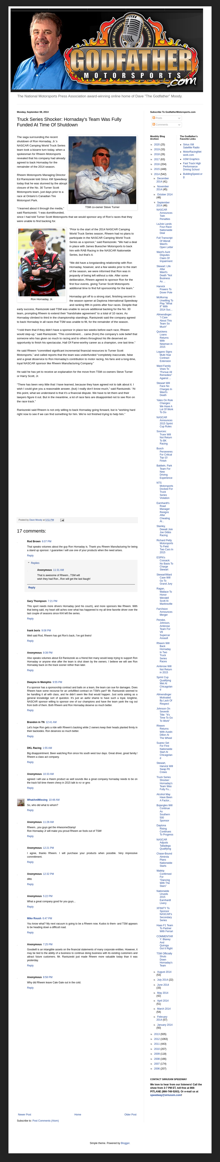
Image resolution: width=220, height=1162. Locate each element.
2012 (157, 1039)
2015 (157, 169)
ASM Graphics (191, 159)
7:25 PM (47, 944)
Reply (30, 555)
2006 (157, 1068)
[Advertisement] (77, 1081)
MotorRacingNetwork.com (192, 153)
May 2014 (162, 992)
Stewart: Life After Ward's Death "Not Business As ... (164, 274)
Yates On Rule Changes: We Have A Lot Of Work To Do (165, 406)
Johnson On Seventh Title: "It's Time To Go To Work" (165, 714)
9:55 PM (57, 682)
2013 (157, 1034)
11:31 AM (58, 570)
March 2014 (163, 1008)
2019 (157, 149)
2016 (157, 164)
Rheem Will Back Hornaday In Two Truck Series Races (164, 652)
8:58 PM (47, 977)
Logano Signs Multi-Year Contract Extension (164, 356)
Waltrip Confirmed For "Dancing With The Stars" (164, 878)
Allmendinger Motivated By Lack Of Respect (164, 699)
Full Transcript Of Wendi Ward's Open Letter (165, 242)
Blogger (125, 1143)
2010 (157, 1048)
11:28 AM (48, 822)
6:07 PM (46, 541)
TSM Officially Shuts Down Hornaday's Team (164, 959)
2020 (157, 144)
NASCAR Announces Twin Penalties (164, 214)
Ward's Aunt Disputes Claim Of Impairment (164, 257)
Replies (35, 563)
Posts (157, 118)
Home (77, 1114)
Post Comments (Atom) (45, 1120)
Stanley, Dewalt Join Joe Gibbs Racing (165, 531)
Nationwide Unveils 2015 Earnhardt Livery (164, 897)
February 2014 (161, 1018)
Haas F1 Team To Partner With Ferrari (165, 928)
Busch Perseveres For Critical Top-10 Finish (165, 454)
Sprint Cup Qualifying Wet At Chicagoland (164, 683)
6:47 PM (47, 918)
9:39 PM (47, 652)
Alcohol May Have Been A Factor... (164, 797)
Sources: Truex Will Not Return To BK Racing (164, 437)
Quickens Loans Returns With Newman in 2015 (164, 339)
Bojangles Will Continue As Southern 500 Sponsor (164, 813)
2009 (157, 1053)
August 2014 (164, 971)
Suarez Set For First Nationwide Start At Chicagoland (164, 750)
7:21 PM (52, 601)
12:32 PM (48, 873)
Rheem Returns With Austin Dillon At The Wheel (164, 732)
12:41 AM (51, 722)
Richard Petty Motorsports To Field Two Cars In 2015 (165, 546)
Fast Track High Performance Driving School (192, 166)
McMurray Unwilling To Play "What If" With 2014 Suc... (165, 303)
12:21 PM (48, 847)
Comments (160, 124)
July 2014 (163, 979)
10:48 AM (54, 799)
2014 (157, 174)
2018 (157, 154)
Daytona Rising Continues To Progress (165, 830)
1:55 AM (47, 748)
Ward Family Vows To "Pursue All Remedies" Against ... (164, 372)
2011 (157, 1043)
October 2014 (165, 194)
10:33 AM (48, 774)
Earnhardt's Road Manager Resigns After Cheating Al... (163, 512)
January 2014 (165, 1024)
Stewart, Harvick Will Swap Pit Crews (165, 768)
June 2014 (163, 984)
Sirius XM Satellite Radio (191, 146)
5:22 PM (47, 896)
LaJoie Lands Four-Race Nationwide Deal (164, 228)
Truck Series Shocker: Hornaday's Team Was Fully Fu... (164, 783)
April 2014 (163, 1000)
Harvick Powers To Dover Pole (164, 289)
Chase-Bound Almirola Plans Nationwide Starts (164, 859)
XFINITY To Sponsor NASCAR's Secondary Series (164, 914)
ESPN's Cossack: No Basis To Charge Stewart (165, 563)
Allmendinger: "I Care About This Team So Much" (164, 320)
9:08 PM (46, 630)
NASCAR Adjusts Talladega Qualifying (164, 844)
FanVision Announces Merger (164, 612)
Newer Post (24, 1114)
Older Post (130, 1114)
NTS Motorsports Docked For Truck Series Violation (165, 490)
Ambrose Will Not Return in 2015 (164, 669)
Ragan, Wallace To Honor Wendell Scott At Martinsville (164, 596)
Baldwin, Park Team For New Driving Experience (164, 471)
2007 (157, 1063)
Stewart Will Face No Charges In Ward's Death (164, 389)
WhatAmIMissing (37, 799)
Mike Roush (34, 918)
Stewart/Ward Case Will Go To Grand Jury (164, 579)
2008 (157, 1058)
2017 (157, 159)
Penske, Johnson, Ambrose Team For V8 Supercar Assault (163, 629)
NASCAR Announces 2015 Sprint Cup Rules (165, 422)
